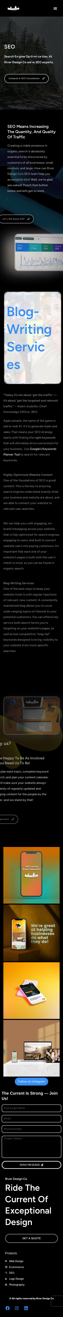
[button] (55, 8)
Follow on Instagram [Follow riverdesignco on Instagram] (31, 1081)
